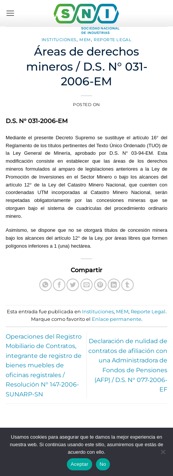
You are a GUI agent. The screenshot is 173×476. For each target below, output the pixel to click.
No (103, 464)
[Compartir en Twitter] (72, 285)
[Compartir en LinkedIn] (114, 285)
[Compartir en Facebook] (59, 285)
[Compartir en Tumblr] (127, 285)
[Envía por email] (86, 285)
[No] (162, 454)
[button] (10, 13)
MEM (85, 39)
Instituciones (59, 39)
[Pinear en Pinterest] (100, 285)
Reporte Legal (112, 39)
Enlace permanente (116, 319)
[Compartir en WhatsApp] (45, 285)
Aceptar (79, 464)
